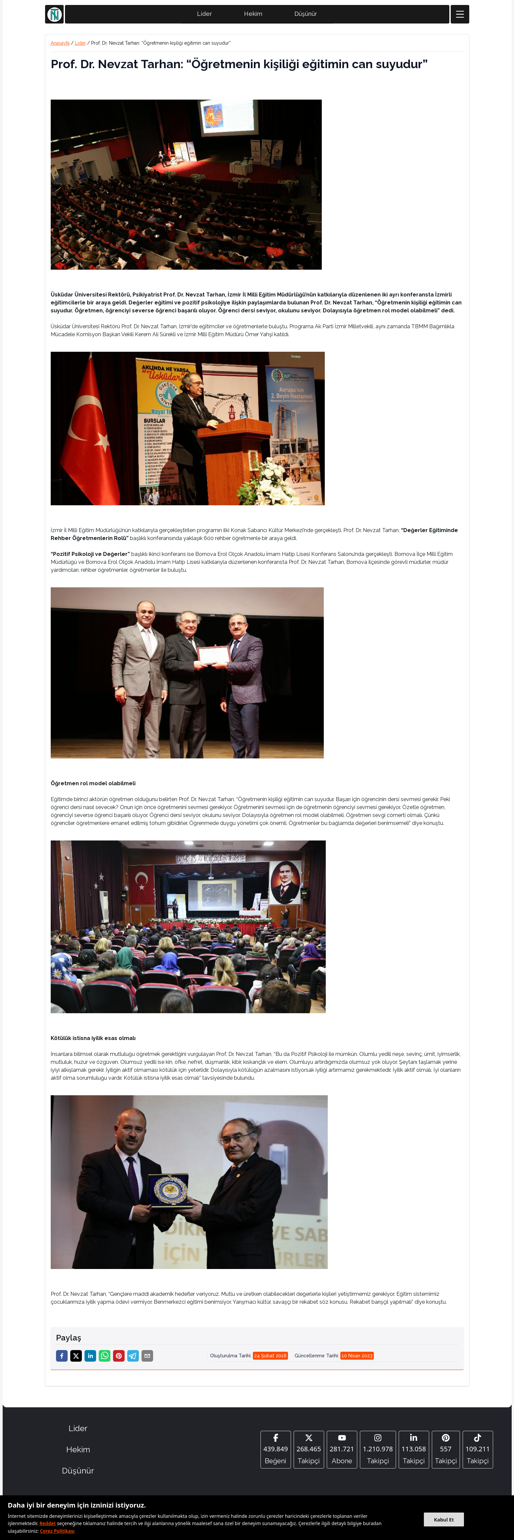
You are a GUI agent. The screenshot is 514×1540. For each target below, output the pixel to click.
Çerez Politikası (57, 1531)
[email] (147, 1359)
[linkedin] (90, 1359)
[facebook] (62, 1359)
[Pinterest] (446, 1452)
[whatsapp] (104, 1359)
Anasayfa (60, 46)
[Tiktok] (478, 1452)
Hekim (253, 16)
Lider (204, 16)
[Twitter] (309, 1452)
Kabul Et (444, 1519)
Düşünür (305, 16)
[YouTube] (342, 1452)
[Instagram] (378, 1452)
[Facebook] (275, 1452)
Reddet (47, 1523)
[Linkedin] (414, 1452)
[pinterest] (119, 1359)
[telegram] (133, 1359)
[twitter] (76, 1359)
